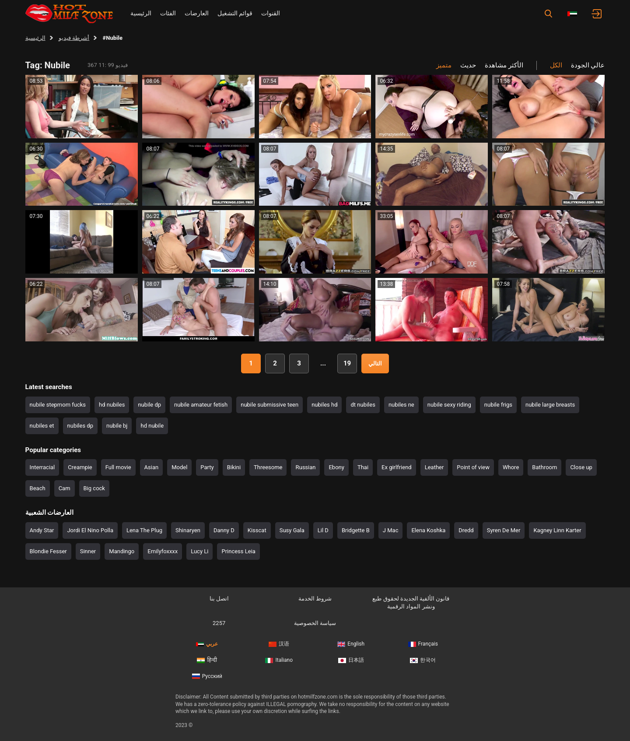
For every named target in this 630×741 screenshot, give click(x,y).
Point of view (473, 467)
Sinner (88, 551)
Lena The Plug (144, 530)
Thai (362, 467)
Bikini (234, 467)
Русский (207, 676)
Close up (581, 467)
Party (207, 467)
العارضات (197, 13)
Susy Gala (292, 530)
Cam (64, 488)
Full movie (118, 467)
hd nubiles (112, 404)
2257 (219, 623)
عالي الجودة (588, 65)
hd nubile (152, 425)
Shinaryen (187, 530)
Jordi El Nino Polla (90, 530)
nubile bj (117, 425)
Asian (151, 467)
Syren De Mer (504, 530)
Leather (434, 467)
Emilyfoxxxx (162, 551)
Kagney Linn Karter (557, 530)
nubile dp (149, 404)
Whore (511, 467)
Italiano (279, 660)
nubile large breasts (550, 404)
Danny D (224, 530)
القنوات (270, 13)
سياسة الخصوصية (315, 623)
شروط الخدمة (315, 598)
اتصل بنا (219, 598)
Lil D (323, 530)
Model (179, 467)
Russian (305, 467)
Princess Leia (238, 551)
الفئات (168, 13)
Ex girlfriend (397, 467)
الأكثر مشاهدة (504, 65)
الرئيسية (140, 13)
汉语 (279, 644)
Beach (38, 488)
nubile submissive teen (269, 404)
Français (423, 644)
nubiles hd (324, 404)
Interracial (42, 467)
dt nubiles (362, 404)
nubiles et (42, 425)
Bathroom (544, 467)
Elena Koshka (428, 530)
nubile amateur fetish (201, 404)
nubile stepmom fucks (58, 404)
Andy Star (42, 530)
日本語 (351, 660)
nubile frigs (498, 404)
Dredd (465, 530)
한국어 (423, 660)
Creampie (80, 467)
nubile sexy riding (449, 404)
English (350, 644)
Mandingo (121, 551)
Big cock (94, 488)
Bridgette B (356, 530)
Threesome (268, 467)
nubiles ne (401, 404)
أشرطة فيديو (74, 38)
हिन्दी (207, 660)
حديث (468, 65)
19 (347, 363)
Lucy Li (199, 551)
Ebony (336, 467)
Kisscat (257, 530)
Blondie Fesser (48, 551)
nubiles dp (80, 425)
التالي (375, 363)
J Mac (391, 530)
